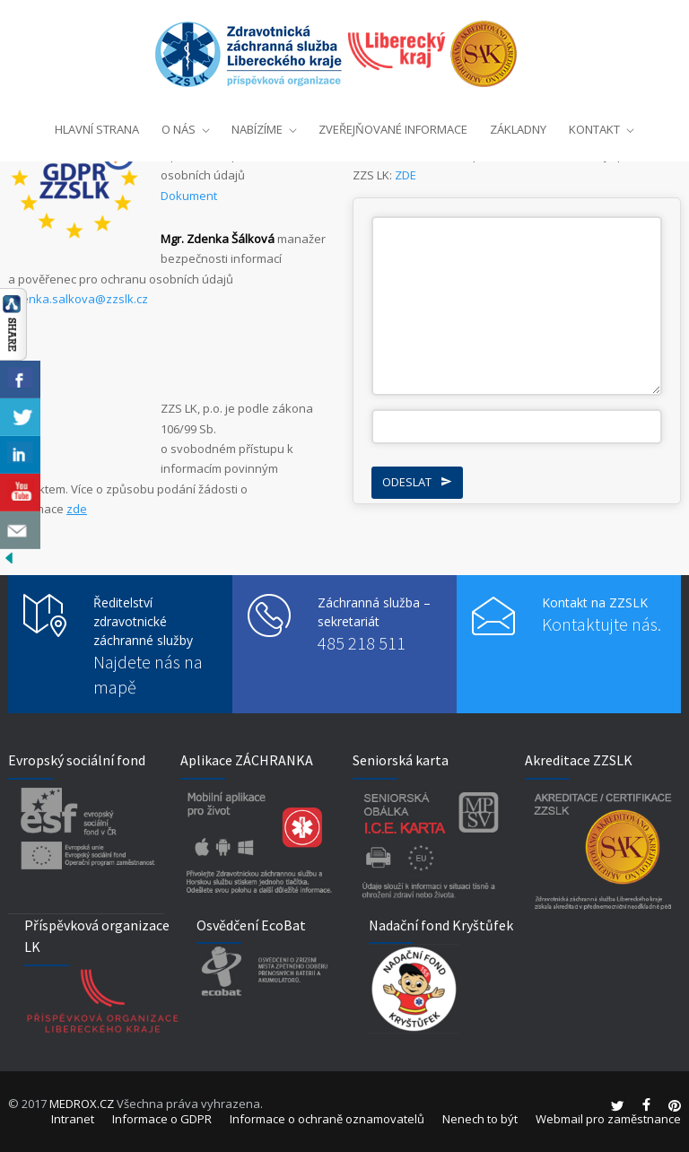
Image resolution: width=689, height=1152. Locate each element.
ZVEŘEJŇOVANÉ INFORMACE (392, 125)
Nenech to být (480, 1119)
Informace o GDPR (162, 1119)
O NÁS (178, 125)
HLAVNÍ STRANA (97, 125)
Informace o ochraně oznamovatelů (327, 1119)
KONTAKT (594, 125)
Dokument (189, 196)
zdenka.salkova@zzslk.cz (78, 299)
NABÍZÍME (257, 125)
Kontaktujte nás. (601, 624)
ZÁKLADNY (518, 125)
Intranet (72, 1119)
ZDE (405, 175)
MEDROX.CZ (81, 1103)
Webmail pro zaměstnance (608, 1119)
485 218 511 (362, 643)
